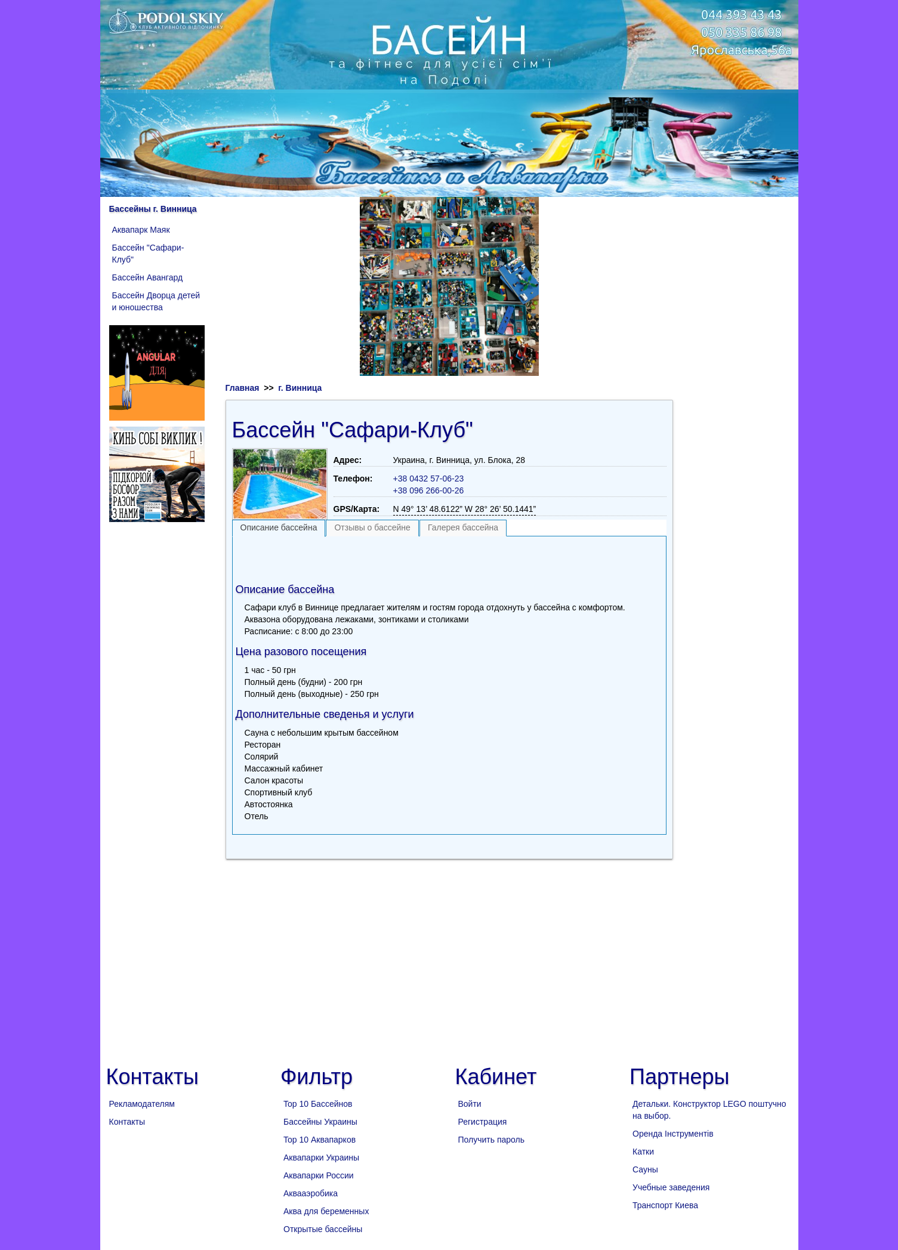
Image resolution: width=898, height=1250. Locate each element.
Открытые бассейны (322, 1229)
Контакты (127, 1121)
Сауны (645, 1169)
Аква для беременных (326, 1211)
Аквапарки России (318, 1175)
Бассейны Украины (320, 1121)
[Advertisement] (449, 557)
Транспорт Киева (665, 1205)
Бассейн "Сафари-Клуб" (148, 253)
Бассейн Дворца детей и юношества (156, 301)
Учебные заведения (670, 1187)
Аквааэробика (310, 1193)
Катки (643, 1151)
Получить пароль (491, 1139)
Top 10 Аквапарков (319, 1139)
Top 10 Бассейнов (317, 1104)
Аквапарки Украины (321, 1157)
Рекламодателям (142, 1104)
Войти (470, 1104)
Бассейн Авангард (147, 277)
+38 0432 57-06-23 (428, 478)
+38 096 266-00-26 (428, 490)
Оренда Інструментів (673, 1133)
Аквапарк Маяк (141, 229)
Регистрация (482, 1121)
